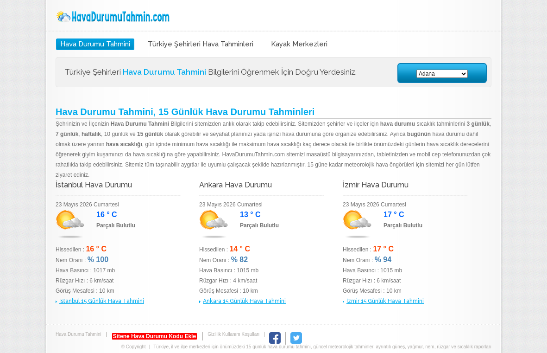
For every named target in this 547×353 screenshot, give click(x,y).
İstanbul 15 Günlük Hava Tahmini (101, 301)
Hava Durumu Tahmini (114, 17)
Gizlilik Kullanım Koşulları (233, 334)
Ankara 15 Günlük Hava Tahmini (244, 301)
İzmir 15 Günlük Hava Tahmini (385, 301)
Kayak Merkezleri (299, 44)
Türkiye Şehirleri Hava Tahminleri (200, 44)
